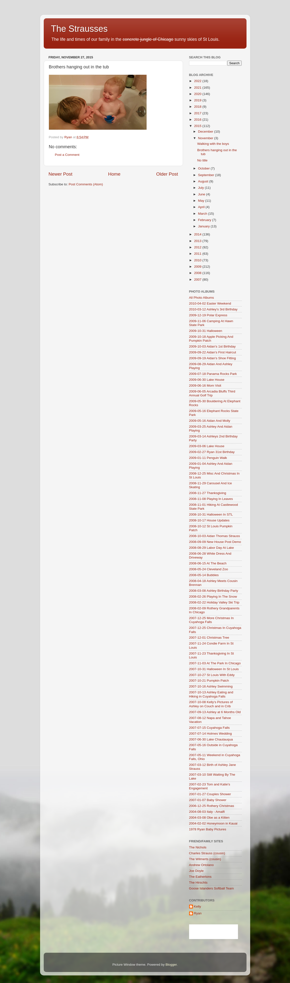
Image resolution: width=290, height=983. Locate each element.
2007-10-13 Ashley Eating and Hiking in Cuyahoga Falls (211, 694)
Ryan (198, 913)
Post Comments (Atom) (86, 184)
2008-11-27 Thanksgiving (207, 493)
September (206, 175)
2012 (198, 247)
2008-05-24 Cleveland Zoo (208, 569)
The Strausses (79, 29)
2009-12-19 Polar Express (208, 315)
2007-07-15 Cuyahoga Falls (209, 727)
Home (114, 174)
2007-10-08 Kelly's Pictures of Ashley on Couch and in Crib (211, 704)
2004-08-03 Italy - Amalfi (207, 812)
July (201, 188)
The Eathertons (200, 876)
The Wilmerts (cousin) (205, 859)
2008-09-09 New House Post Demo (215, 542)
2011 (198, 253)
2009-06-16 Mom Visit (205, 385)
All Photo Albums (201, 297)
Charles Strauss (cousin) (207, 853)
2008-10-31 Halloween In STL (211, 514)
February (205, 220)
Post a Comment (67, 155)
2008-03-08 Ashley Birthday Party (213, 590)
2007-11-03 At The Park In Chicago (215, 663)
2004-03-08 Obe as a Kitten (209, 817)
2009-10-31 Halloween (205, 331)
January (204, 226)
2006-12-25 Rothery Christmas (211, 806)
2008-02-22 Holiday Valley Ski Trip (214, 602)
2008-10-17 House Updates (209, 520)
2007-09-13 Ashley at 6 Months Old (215, 712)
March (203, 213)
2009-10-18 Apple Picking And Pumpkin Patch (211, 338)
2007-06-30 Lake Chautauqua (211, 739)
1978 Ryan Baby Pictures (207, 829)
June (202, 194)
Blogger (171, 964)
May (201, 200)
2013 (198, 241)
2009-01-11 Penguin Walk (208, 458)
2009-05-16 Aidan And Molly (209, 421)
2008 (198, 273)
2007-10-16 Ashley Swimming (211, 686)
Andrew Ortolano (201, 865)
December (206, 131)
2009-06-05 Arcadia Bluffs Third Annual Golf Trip (212, 393)
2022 (198, 81)
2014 (198, 234)
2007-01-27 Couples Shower (210, 794)
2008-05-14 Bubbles (204, 575)
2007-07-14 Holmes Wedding (210, 733)
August (203, 181)
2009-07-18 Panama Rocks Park (213, 374)
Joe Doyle (196, 871)
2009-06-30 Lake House (207, 379)
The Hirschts (198, 882)
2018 (198, 106)
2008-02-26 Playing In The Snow (213, 596)
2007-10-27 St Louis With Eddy (212, 675)
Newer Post (61, 174)
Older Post (167, 174)
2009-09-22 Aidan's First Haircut (212, 352)
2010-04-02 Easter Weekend (210, 303)
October (204, 168)
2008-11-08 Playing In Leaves (211, 499)
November (206, 138)
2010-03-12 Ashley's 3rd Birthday (213, 309)
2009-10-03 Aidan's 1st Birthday (212, 346)
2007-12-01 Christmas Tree (209, 637)
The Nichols (197, 847)
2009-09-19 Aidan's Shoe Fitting (212, 358)
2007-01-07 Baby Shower (207, 800)
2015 (198, 126)
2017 (198, 113)
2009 (198, 266)
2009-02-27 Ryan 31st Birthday (212, 452)
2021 (198, 87)
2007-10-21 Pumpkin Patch (209, 680)
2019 (198, 100)
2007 (198, 279)
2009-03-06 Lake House (207, 446)
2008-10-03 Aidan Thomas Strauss (214, 536)
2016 (198, 119)
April (202, 207)
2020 (198, 94)
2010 (198, 260)
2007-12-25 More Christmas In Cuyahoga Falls (211, 620)
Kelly (197, 906)
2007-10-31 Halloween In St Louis (214, 669)
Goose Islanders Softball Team (211, 888)
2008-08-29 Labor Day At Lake (211, 548)
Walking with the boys (213, 144)
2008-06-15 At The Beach (208, 563)
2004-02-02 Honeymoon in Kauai (213, 823)
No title (202, 160)
